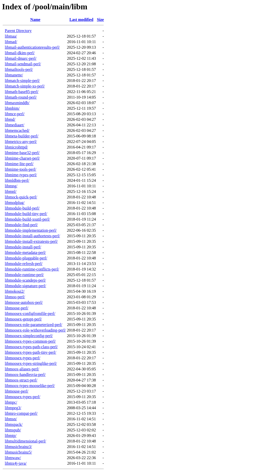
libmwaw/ (13, 458)
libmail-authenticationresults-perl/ (32, 47)
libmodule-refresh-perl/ (23, 263)
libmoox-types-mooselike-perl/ (30, 385)
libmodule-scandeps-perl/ (25, 280)
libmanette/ (14, 75)
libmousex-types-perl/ (22, 397)
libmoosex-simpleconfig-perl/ (29, 336)
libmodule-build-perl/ (22, 208)
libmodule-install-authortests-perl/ (32, 236)
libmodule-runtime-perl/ (24, 275)
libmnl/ (10, 191)
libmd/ (10, 119)
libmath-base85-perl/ (21, 92)
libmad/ (11, 42)
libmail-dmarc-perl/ (20, 58)
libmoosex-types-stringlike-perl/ (31, 363)
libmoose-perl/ (16, 308)
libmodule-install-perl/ (23, 247)
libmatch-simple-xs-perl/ (25, 86)
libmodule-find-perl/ (21, 225)
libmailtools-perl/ (19, 69)
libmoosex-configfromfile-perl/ (30, 313)
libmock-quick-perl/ (21, 197)
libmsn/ (11, 419)
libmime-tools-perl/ (20, 169)
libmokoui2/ (14, 291)
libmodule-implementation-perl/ (31, 230)
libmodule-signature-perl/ (25, 286)
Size (100, 19)
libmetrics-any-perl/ (21, 141)
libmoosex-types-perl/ (22, 358)
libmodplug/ (14, 202)
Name (35, 19)
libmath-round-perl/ (21, 97)
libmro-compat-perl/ (21, 413)
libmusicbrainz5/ (18, 452)
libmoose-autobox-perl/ (24, 302)
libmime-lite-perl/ (19, 164)
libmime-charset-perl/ (22, 158)
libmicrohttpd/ (16, 147)
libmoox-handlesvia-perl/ (25, 374)
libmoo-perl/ (15, 297)
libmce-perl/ (14, 114)
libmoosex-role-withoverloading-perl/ (35, 330)
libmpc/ (11, 402)
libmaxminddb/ (17, 103)
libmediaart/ (14, 125)
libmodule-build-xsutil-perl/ (27, 219)
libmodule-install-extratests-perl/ (31, 241)
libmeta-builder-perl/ (21, 136)
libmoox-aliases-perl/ (22, 369)
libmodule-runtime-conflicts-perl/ (32, 269)
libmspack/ (13, 424)
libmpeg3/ (13, 408)
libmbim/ (12, 108)
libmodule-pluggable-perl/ (26, 258)
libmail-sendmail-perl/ (23, 64)
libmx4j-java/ (16, 463)
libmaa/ (11, 36)
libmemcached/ (17, 130)
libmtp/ (10, 435)
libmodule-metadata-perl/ (25, 252)
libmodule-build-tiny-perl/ (26, 214)
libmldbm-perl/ (17, 180)
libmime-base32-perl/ (22, 153)
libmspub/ (13, 430)
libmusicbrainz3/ (18, 447)
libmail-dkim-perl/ (20, 53)
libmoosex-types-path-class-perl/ (31, 347)
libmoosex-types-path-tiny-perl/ (30, 352)
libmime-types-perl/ (21, 175)
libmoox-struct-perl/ (21, 380)
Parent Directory (18, 30)
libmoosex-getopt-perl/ (23, 319)
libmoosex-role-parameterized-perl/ (33, 324)
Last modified (81, 19)
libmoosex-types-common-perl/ (30, 341)
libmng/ (11, 186)
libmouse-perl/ (16, 391)
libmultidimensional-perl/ (25, 441)
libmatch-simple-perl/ (22, 80)
